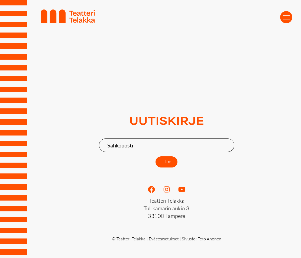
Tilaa (166, 162)
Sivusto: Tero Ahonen (201, 239)
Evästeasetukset (164, 239)
